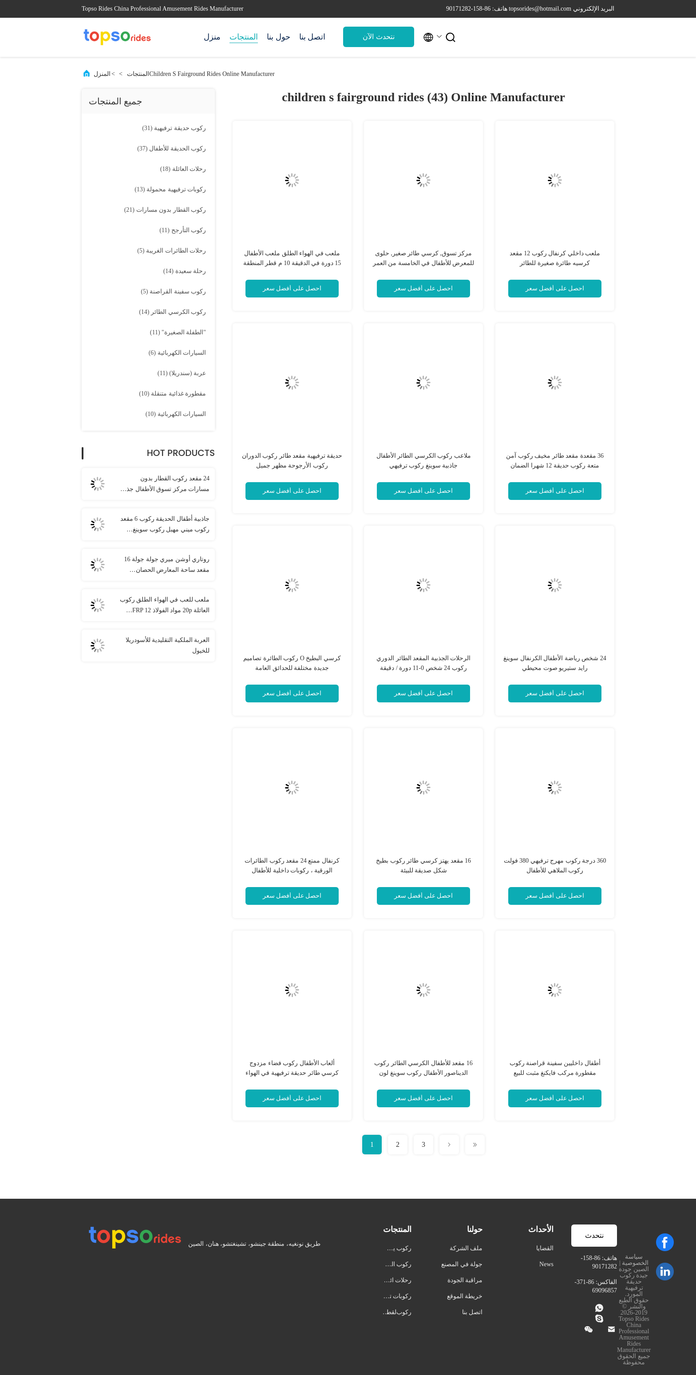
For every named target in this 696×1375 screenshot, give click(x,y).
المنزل (102, 74)
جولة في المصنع (461, 1264)
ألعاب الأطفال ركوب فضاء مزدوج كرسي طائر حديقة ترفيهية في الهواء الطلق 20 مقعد (292, 1073)
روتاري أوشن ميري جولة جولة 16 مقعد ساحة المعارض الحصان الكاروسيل (167, 565)
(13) (170, 189)
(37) (171, 148)
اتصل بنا (312, 36)
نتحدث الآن (378, 37)
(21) (165, 209)
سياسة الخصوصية (635, 1259)
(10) (172, 393)
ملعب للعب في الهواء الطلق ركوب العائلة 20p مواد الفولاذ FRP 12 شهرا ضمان (165, 606)
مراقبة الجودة (465, 1280)
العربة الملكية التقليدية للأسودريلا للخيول (168, 645)
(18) (183, 169)
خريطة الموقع (465, 1296)
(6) (177, 352)
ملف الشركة (466, 1248)
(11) (182, 230)
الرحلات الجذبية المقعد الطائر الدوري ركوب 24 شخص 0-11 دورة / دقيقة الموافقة (423, 668)
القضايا (545, 1248)
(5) (171, 250)
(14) (184, 271)
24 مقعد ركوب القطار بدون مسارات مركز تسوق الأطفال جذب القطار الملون (165, 485)
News (546, 1264)
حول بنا (278, 36)
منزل (212, 36)
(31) (174, 128)
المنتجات (243, 36)
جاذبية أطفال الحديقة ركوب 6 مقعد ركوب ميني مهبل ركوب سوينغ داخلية (165, 525)
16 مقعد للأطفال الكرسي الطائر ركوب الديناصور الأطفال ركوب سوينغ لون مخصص (423, 1073)
